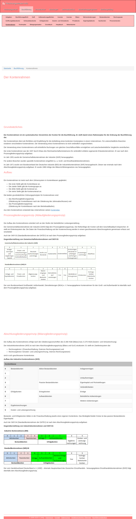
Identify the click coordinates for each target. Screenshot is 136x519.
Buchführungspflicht (22, 17)
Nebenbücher (71, 24)
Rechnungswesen (11, 9)
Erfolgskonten (44, 21)
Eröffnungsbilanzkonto (13, 21)
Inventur (60, 17)
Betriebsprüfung (107, 9)
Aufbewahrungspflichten (46, 17)
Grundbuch (48, 24)
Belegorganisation (35, 24)
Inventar (69, 17)
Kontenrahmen (10, 24)
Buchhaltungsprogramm (87, 9)
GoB (33, 17)
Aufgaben (9, 17)
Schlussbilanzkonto (30, 21)
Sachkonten (102, 21)
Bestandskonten (105, 17)
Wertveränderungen (89, 17)
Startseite (7, 68)
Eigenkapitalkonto (89, 21)
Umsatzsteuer (40, 9)
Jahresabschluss (68, 9)
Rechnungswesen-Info (15, 3)
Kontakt (57, 518)
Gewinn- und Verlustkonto (60, 21)
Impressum (49, 518)
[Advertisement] (69, 46)
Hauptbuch (59, 24)
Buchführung (26, 9)
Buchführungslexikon (99, 518)
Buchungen (53, 9)
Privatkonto (76, 21)
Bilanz (77, 17)
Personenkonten (115, 21)
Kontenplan (22, 24)
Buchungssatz (118, 17)
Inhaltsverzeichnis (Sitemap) (81, 518)
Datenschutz (65, 518)
